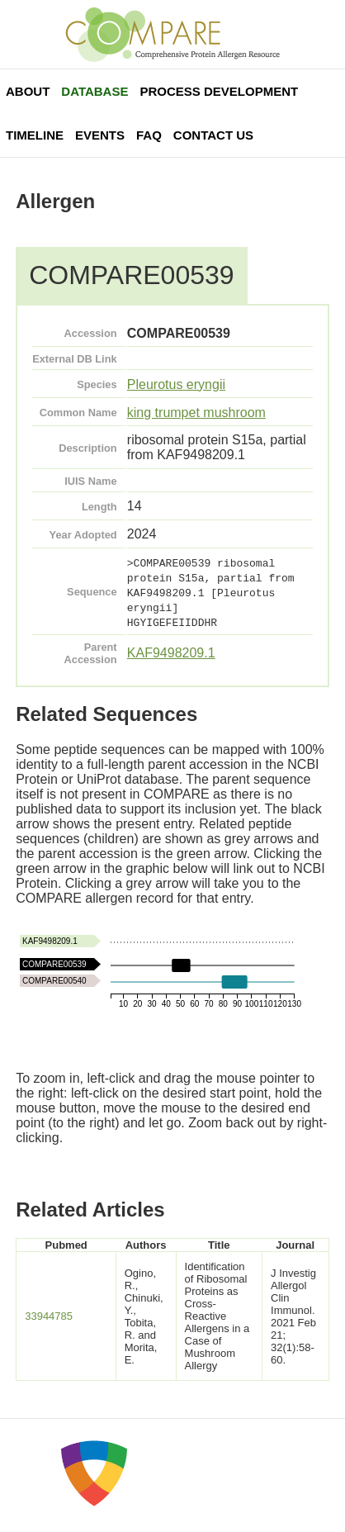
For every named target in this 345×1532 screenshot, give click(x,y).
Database (94, 91)
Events (100, 135)
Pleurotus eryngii (176, 384)
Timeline (35, 135)
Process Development (218, 91)
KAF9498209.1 (171, 653)
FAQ (149, 135)
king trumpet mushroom (196, 413)
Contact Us (213, 135)
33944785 (49, 1316)
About (28, 91)
